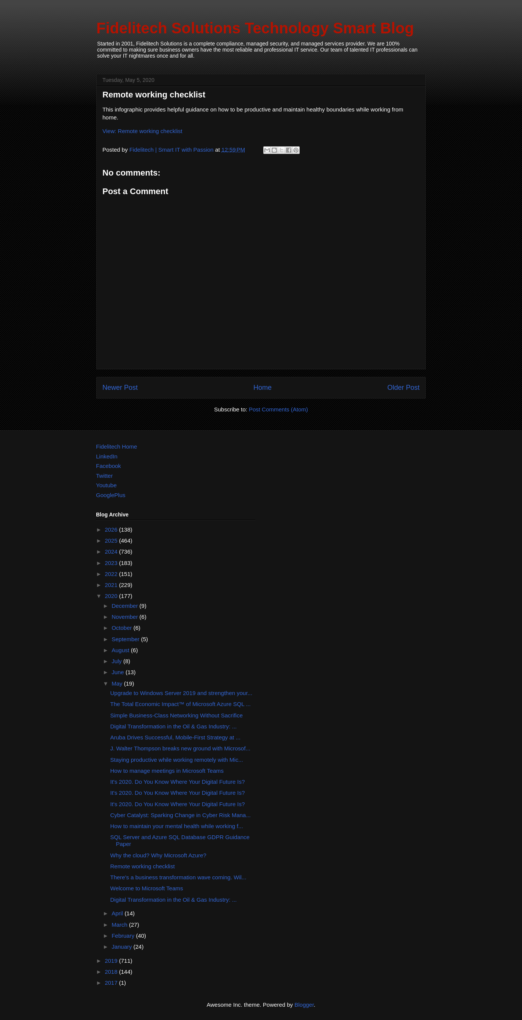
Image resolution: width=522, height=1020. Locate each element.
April (118, 913)
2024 (112, 551)
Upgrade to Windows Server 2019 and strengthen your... (181, 693)
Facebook (108, 466)
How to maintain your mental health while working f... (176, 826)
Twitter (104, 475)
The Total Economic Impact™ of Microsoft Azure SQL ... (180, 704)
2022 (112, 574)
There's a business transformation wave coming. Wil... (178, 877)
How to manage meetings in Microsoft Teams (167, 770)
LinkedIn (107, 456)
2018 (112, 971)
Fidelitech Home (116, 446)
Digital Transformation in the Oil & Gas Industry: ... (173, 726)
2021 (112, 585)
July (117, 661)
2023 (112, 563)
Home (262, 387)
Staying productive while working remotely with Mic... (176, 759)
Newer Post (120, 387)
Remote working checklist (142, 866)
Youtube (106, 485)
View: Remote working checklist (142, 131)
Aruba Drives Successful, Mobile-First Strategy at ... (175, 737)
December (125, 606)
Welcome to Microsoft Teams (146, 888)
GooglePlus (111, 495)
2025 (112, 540)
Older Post (403, 387)
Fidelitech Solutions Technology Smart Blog (255, 28)
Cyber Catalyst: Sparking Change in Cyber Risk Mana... (180, 815)
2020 (112, 596)
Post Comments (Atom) (278, 409)
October (123, 628)
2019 (112, 960)
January (123, 946)
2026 (112, 529)
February (124, 935)
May (118, 683)
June (119, 672)
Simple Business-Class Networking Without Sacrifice (176, 715)
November (125, 617)
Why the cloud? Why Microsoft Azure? (158, 855)
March (120, 924)
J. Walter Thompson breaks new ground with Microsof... (180, 748)
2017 (112, 982)
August (121, 650)
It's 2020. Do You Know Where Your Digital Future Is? (177, 781)
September (126, 639)
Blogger (304, 1004)
